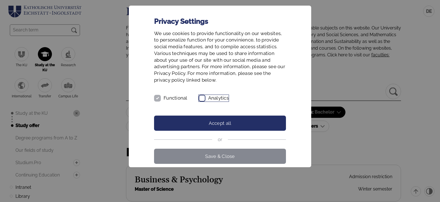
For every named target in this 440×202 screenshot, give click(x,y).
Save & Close (220, 156)
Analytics (218, 98)
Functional (175, 98)
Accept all (220, 123)
